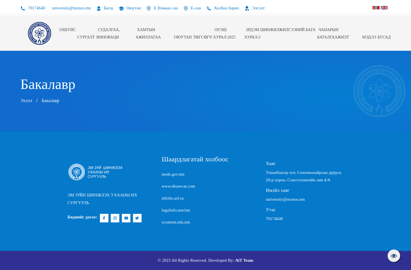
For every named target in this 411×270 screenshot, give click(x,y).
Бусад (384, 37)
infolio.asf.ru (173, 198)
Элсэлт (255, 8)
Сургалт (86, 37)
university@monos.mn (71, 8)
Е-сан (192, 8)
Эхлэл (26, 100)
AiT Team (244, 260)
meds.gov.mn (173, 174)
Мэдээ (369, 37)
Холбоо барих (222, 8)
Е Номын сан (162, 8)
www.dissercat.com (178, 186)
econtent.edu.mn (176, 222)
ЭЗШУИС (67, 30)
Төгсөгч (202, 37)
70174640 (32, 8)
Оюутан (130, 8)
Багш (104, 8)
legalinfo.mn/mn (176, 210)
